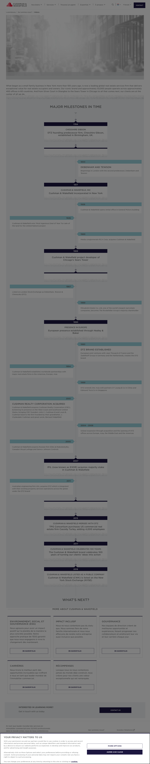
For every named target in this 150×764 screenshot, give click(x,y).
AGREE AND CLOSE (115, 752)
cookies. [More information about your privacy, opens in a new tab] (74, 761)
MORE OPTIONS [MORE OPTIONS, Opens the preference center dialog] (115, 746)
